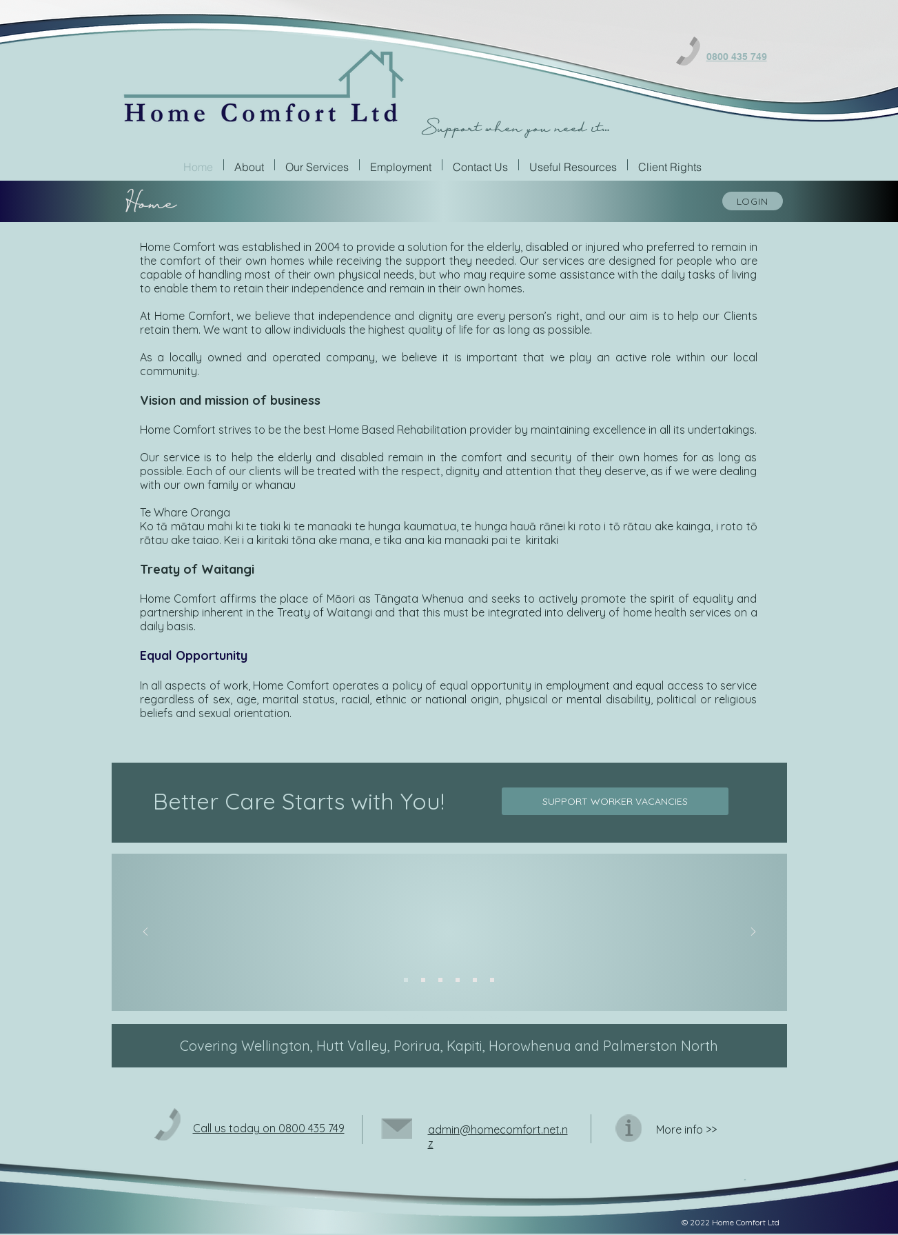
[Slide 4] (458, 980)
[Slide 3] (440, 980)
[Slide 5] (475, 980)
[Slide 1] (406, 980)
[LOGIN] (752, 201)
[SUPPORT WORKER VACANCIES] (615, 801)
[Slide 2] (423, 980)
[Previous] (145, 932)
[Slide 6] (492, 980)
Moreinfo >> (686, 1129)
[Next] (753, 932)
